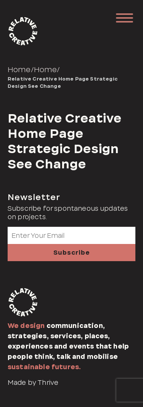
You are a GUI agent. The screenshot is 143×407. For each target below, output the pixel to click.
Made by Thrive (33, 382)
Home (19, 69)
